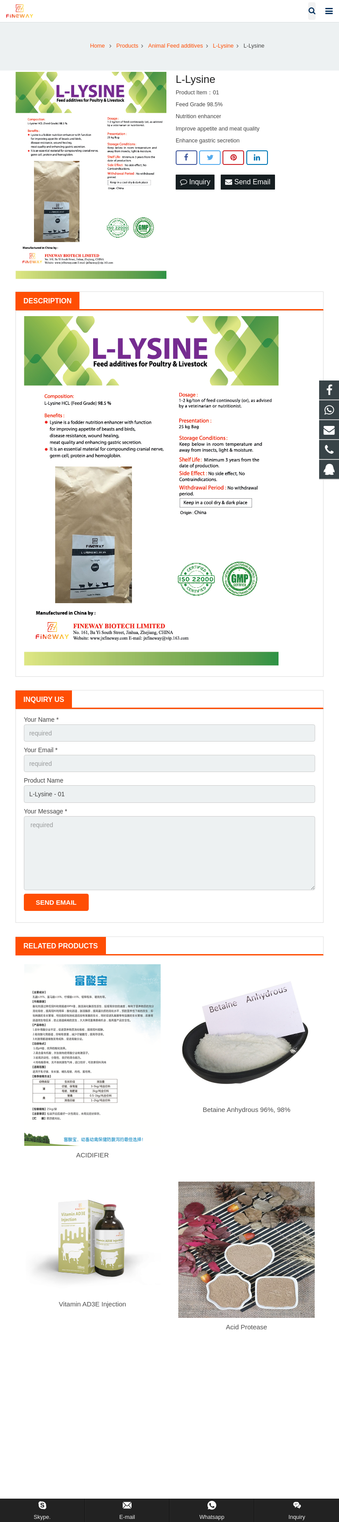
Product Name (43, 780)
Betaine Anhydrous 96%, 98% (246, 1109)
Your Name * (41, 719)
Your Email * (41, 750)
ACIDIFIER (92, 1155)
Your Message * (45, 811)
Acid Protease (246, 1327)
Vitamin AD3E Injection (92, 1304)
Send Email (247, 182)
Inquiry (195, 182)
